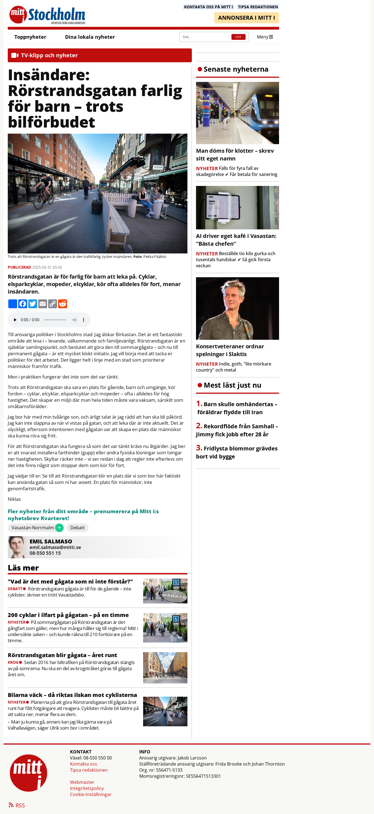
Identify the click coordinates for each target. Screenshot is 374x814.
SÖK (238, 37)
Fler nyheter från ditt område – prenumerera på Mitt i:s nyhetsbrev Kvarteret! (83, 515)
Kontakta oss (83, 764)
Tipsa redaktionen (89, 770)
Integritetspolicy (87, 788)
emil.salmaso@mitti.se (55, 547)
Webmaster (82, 782)
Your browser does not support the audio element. (49, 319)
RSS (16, 806)
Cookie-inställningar (91, 794)
